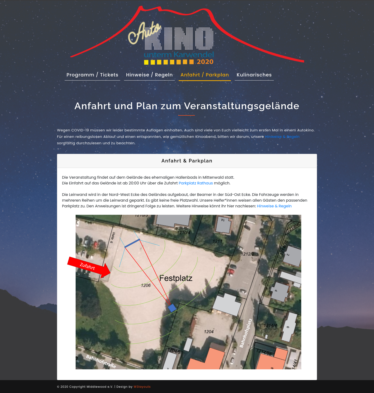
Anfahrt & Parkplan (187, 161)
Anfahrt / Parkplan (205, 74)
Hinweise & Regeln (282, 136)
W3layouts (142, 387)
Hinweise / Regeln (149, 74)
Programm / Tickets (93, 74)
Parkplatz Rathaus (196, 183)
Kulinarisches (254, 74)
